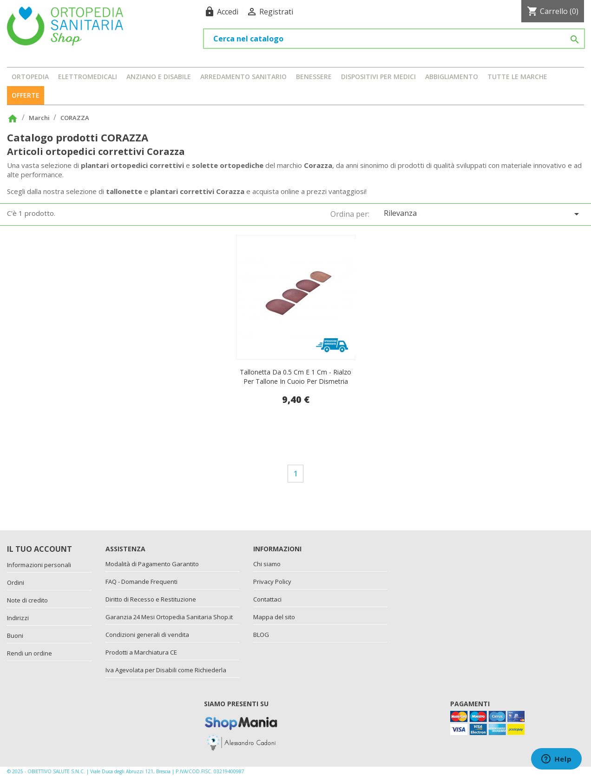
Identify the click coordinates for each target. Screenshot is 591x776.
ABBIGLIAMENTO (451, 76)
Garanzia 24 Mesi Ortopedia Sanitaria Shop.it (169, 617)
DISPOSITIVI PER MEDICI (378, 76)
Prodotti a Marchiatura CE (141, 652)
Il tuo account (39, 549)
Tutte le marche (517, 76)
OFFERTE (25, 95)
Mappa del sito (274, 617)
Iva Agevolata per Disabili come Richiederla (165, 670)
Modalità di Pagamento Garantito (152, 564)
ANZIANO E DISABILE (158, 76)
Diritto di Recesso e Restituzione (150, 599)
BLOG (261, 634)
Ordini (15, 582)
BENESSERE (314, 76)
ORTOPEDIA (30, 76)
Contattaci (267, 599)
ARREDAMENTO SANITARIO (243, 76)
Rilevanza (483, 214)
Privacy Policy (272, 581)
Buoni (15, 635)
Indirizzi (18, 618)
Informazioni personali (39, 565)
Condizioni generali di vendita (147, 634)
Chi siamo (267, 564)
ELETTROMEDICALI (87, 76)
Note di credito (27, 600)
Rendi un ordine (29, 653)
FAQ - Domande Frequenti (141, 581)
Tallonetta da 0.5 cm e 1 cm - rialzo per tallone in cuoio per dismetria (295, 377)
